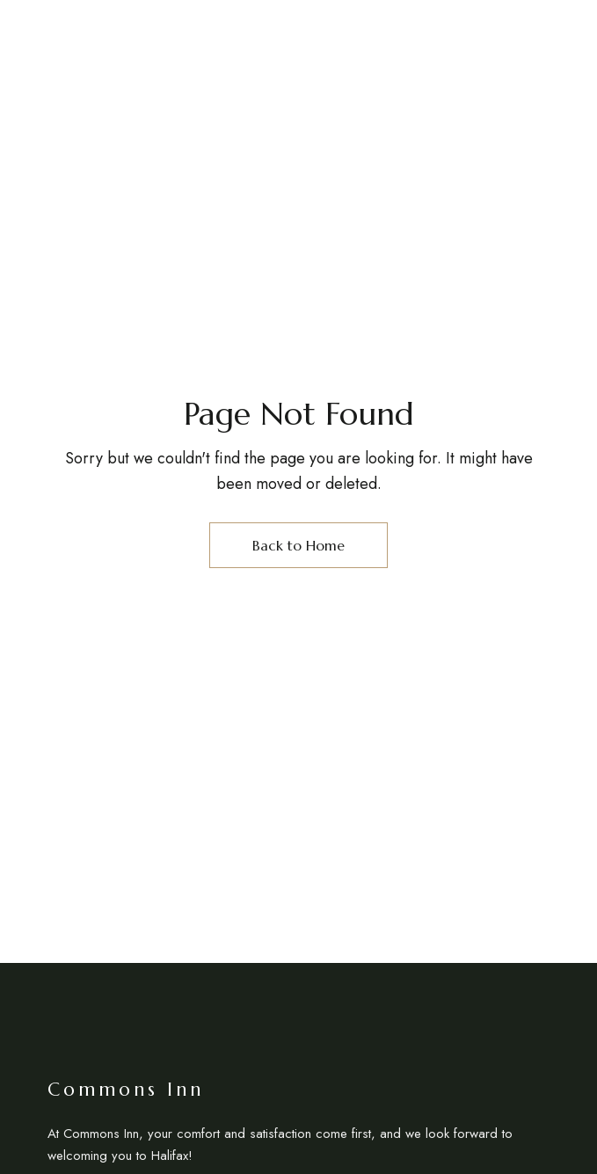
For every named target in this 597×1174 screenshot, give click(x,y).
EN (545, 52)
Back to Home (298, 545)
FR (572, 52)
